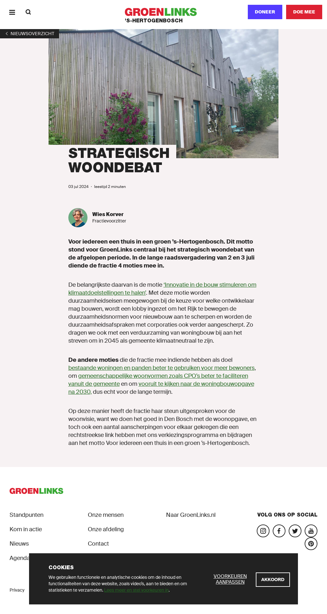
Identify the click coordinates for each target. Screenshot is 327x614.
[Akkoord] (273, 579)
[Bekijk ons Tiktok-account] (311, 543)
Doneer (265, 12)
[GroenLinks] (163, 12)
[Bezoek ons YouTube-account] (311, 531)
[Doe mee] (304, 12)
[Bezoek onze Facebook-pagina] (279, 531)
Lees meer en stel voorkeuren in (136, 590)
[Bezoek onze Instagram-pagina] (263, 531)
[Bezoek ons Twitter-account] (295, 531)
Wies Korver (108, 214)
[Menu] (12, 12)
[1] (29, 33)
